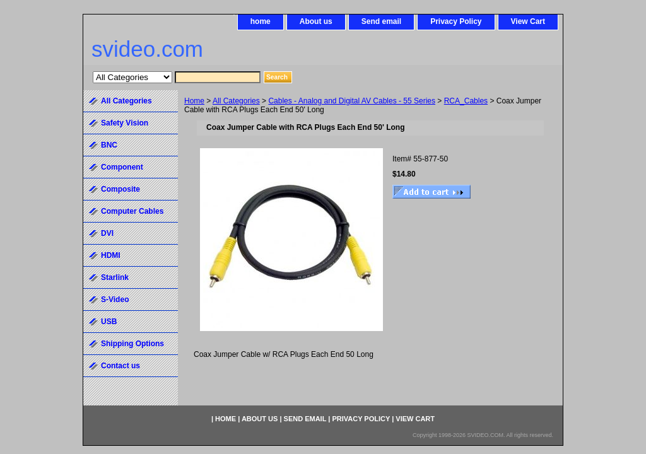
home (260, 21)
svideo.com (147, 49)
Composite (120, 189)
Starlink (115, 277)
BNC (109, 145)
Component (122, 167)
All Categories (236, 100)
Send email (381, 21)
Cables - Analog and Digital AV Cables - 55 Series (351, 100)
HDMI (110, 255)
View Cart (528, 21)
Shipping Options (132, 343)
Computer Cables (132, 211)
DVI (107, 233)
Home (194, 100)
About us (316, 21)
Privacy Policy (455, 21)
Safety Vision (124, 123)
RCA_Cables (466, 100)
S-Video (115, 299)
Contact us (120, 365)
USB (109, 321)
